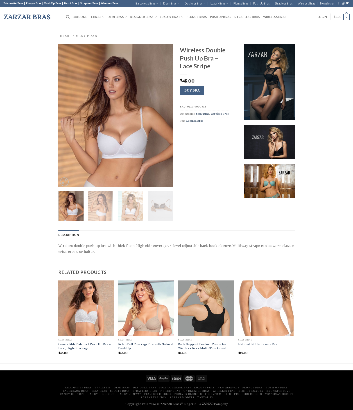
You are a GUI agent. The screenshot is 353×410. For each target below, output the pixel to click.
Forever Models (218, 394)
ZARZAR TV (205, 397)
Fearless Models (157, 394)
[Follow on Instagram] (343, 3)
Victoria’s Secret (279, 394)
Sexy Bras (86, 36)
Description (68, 235)
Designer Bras (195, 3)
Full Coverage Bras (175, 387)
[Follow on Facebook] (338, 3)
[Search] (68, 17)
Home (64, 36)
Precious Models (248, 394)
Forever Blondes (188, 394)
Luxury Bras (219, 3)
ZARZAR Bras (26, 16)
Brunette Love (278, 390)
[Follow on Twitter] (347, 3)
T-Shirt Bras (170, 390)
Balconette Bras (147, 3)
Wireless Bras (306, 3)
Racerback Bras (76, 390)
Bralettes (103, 387)
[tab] (68, 234)
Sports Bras (120, 390)
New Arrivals (228, 387)
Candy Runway (129, 394)
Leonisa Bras (194, 120)
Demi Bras (171, 3)
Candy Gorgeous (101, 394)
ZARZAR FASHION (154, 397)
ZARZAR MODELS (182, 397)
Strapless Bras (284, 3)
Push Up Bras (261, 3)
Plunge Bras (240, 3)
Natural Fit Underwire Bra (257, 344)
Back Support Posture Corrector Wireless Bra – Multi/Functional (202, 346)
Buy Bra (192, 90)
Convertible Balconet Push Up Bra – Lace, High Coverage (84, 346)
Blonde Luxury (250, 390)
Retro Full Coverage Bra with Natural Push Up (145, 346)
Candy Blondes (72, 394)
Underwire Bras (196, 390)
